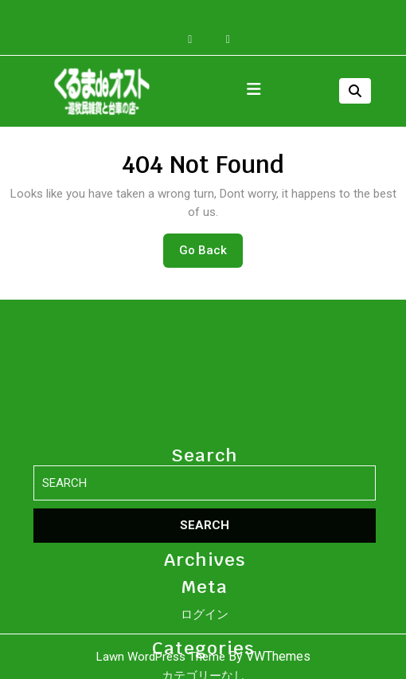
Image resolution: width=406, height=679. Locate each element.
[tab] (254, 90)
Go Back (211, 254)
